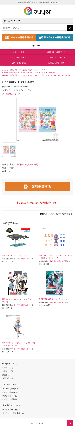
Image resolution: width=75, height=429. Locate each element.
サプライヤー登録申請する (13, 413)
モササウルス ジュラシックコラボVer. (16, 255)
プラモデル (51, 72)
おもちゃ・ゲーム (19, 57)
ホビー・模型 (18, 52)
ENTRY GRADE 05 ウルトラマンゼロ (53, 299)
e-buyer (5, 70)
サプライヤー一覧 (9, 396)
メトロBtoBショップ (11, 94)
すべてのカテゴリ (26, 70)
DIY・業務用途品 (19, 63)
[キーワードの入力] (34, 28)
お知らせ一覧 (7, 371)
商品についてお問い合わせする (58, 213)
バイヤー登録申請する (11, 392)
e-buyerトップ (8, 368)
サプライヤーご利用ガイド (13, 410)
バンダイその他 (64, 75)
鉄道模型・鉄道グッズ (56, 52)
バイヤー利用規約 (9, 399)
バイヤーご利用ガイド (11, 389)
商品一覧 (13, 70)
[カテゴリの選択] (37, 21)
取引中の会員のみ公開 (27, 164)
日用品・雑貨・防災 (56, 63)
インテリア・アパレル (56, 57)
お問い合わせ (7, 378)
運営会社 (5, 375)
